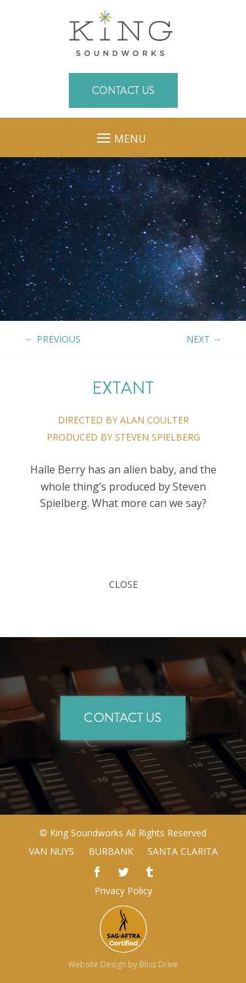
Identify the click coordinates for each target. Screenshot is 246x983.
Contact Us (123, 90)
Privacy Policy (123, 890)
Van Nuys (51, 852)
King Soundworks (86, 833)
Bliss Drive (158, 964)
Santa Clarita (183, 852)
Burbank (111, 852)
